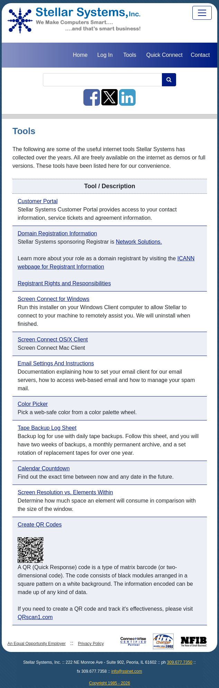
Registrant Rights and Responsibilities (64, 283)
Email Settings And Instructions (56, 363)
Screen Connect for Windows (53, 299)
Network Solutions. (139, 242)
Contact (200, 55)
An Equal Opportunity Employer (37, 643)
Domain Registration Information (57, 233)
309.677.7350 (179, 662)
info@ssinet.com (126, 671)
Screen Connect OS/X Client (53, 339)
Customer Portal (38, 201)
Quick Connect (164, 55)
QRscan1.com (35, 617)
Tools (129, 55)
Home (80, 55)
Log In (104, 55)
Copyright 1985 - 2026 (109, 683)
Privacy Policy (91, 643)
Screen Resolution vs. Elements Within (65, 492)
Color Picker (33, 404)
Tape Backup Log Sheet (47, 428)
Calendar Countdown (44, 468)
